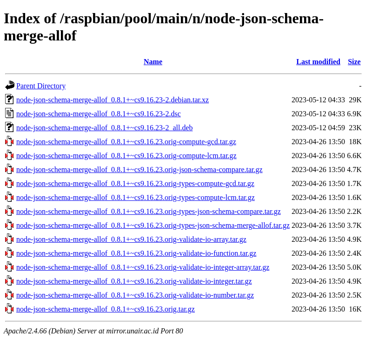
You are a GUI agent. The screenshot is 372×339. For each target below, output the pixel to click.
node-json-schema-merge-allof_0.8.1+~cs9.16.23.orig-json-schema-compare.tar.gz (139, 169)
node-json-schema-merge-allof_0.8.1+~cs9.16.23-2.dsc (98, 114)
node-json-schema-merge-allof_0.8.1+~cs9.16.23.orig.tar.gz (105, 309)
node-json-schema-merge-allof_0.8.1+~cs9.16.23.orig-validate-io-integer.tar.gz (134, 281)
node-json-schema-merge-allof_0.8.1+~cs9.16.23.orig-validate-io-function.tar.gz (136, 253)
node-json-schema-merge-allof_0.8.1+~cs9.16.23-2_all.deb (104, 128)
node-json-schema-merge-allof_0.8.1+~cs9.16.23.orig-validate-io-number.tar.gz (135, 295)
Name (153, 62)
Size (354, 62)
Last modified (318, 62)
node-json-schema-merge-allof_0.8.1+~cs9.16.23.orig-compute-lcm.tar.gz (126, 156)
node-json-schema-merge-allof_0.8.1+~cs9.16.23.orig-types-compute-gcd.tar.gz (135, 183)
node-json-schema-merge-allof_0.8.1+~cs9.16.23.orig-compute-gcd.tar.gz (126, 142)
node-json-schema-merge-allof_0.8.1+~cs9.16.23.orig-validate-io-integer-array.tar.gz (142, 267)
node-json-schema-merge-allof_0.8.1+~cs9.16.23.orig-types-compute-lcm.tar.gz (135, 197)
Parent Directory (41, 86)
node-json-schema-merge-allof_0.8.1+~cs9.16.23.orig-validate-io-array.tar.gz (131, 239)
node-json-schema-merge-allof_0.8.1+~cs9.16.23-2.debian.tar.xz (112, 100)
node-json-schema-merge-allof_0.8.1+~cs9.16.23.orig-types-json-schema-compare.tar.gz (148, 211)
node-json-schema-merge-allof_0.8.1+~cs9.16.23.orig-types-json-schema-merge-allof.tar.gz (153, 225)
